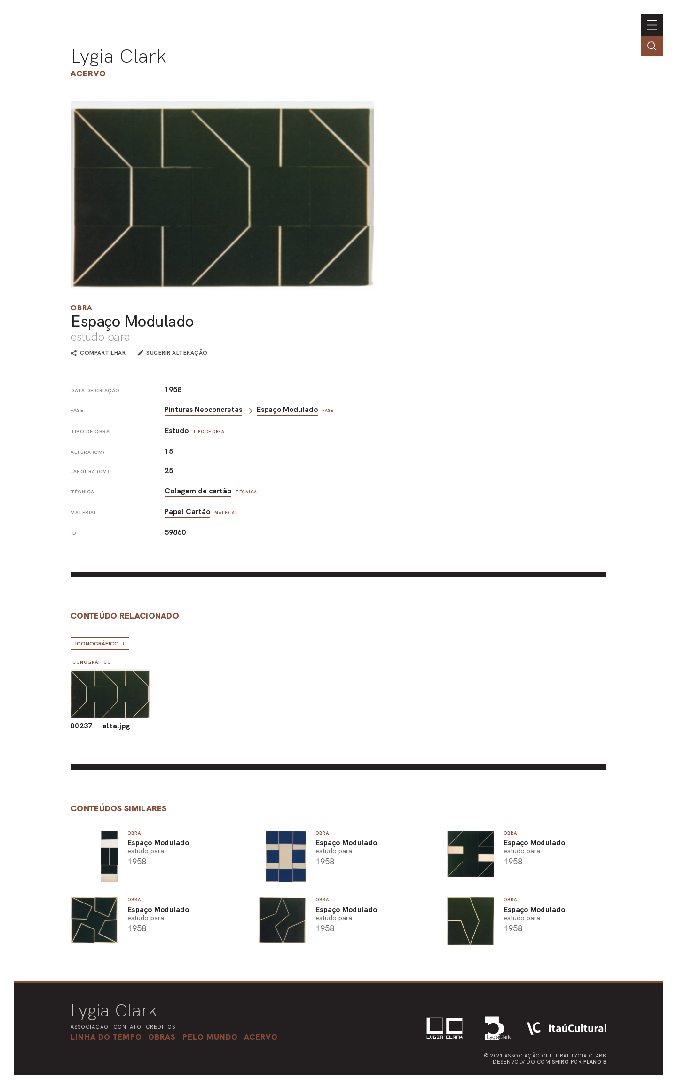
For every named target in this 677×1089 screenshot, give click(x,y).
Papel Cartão (187, 511)
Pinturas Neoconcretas (203, 409)
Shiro (560, 1061)
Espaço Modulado (287, 409)
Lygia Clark (118, 56)
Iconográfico (100, 643)
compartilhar (103, 353)
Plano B (595, 1061)
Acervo (88, 73)
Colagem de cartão (198, 491)
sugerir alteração (177, 352)
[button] (210, 1037)
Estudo (177, 431)
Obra (82, 308)
